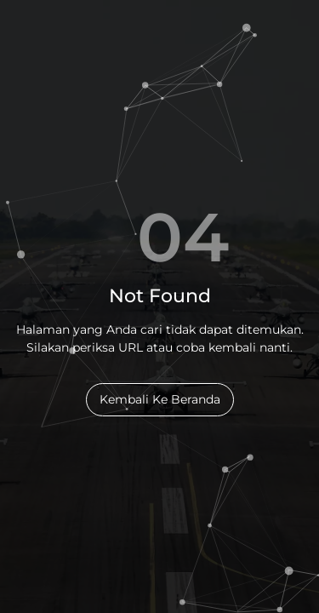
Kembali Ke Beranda (160, 399)
